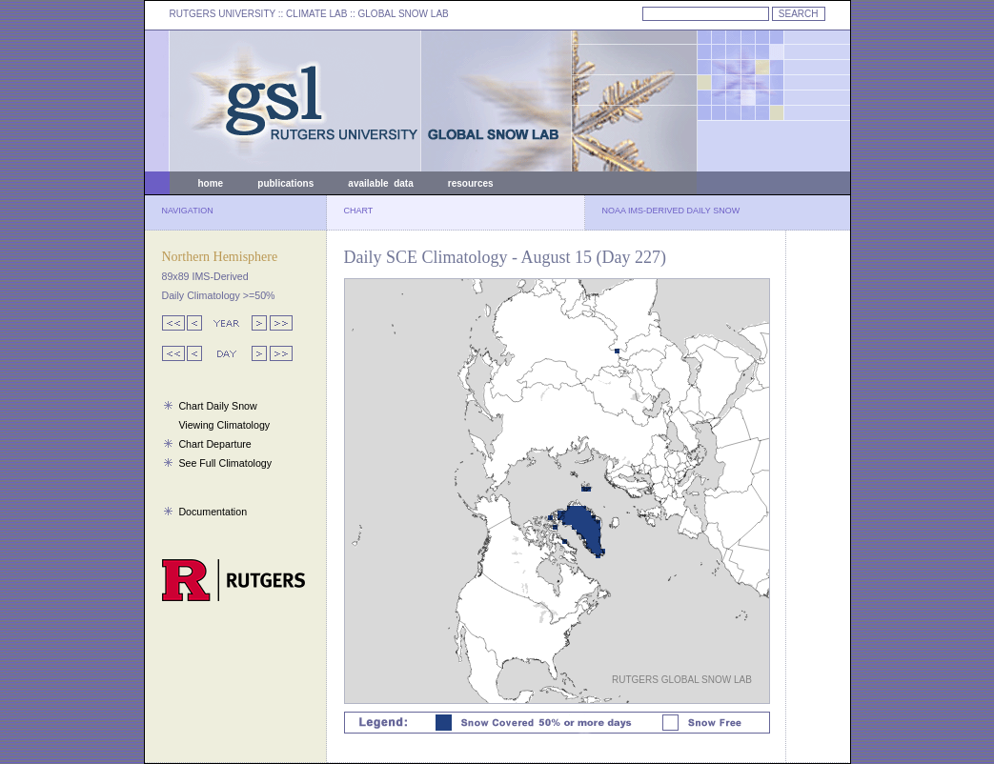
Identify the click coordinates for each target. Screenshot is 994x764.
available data (380, 183)
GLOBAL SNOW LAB (403, 14)
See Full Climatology (225, 463)
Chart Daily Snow (217, 406)
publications (285, 183)
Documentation (212, 511)
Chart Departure (214, 444)
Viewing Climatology (224, 425)
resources (471, 183)
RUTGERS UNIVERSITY (223, 14)
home (211, 183)
